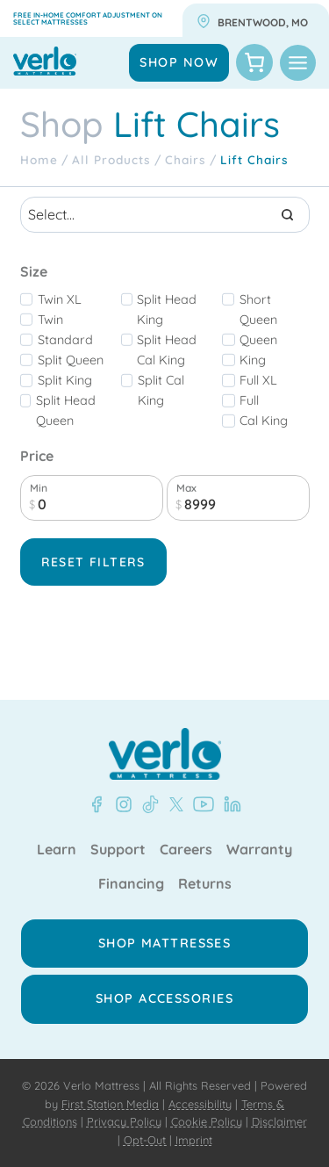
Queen (258, 340)
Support (118, 850)
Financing (131, 884)
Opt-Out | (148, 1140)
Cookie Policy (206, 1121)
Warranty (259, 850)
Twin (50, 320)
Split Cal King (161, 390)
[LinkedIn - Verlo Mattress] (229, 804)
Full (249, 400)
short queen (258, 310)
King (253, 360)
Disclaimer (279, 1121)
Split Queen (71, 360)
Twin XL (60, 299)
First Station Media (110, 1104)
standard (65, 340)
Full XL (258, 380)
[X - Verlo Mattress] (172, 804)
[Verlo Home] (165, 754)
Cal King (264, 421)
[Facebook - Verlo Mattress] (96, 804)
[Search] (288, 214)
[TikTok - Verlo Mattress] (147, 804)
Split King (65, 380)
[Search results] (165, 214)
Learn (56, 850)
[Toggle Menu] (298, 63)
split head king (167, 310)
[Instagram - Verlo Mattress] (120, 804)
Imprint (193, 1140)
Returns (205, 884)
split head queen (66, 411)
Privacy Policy (124, 1121)
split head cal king (167, 350)
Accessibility (200, 1104)
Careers (186, 850)
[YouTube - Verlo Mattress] (200, 804)
